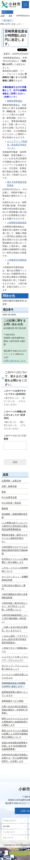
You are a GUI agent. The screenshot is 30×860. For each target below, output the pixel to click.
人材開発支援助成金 (16, 222)
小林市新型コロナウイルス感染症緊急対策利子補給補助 (15, 550)
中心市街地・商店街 (11, 503)
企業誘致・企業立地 (11, 480)
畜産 (4, 492)
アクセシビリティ (9, 821)
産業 (10, 16)
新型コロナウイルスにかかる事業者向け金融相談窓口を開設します (15, 721)
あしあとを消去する (24, 24)
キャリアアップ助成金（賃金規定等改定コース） (17, 144)
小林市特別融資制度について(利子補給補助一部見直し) (15, 618)
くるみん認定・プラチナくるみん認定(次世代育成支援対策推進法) (15, 639)
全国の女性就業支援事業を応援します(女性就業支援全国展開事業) (15, 745)
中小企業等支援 (9, 497)
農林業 (5, 508)
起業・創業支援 (9, 486)
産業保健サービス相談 (12, 701)
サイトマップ (8, 838)
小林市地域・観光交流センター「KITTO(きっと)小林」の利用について (15, 606)
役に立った (10, 422)
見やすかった (11, 398)
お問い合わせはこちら (15, 360)
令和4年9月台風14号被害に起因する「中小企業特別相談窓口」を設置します (15, 757)
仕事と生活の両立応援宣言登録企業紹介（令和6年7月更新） (15, 709)
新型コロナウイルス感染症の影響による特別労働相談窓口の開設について (15, 733)
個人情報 (6, 826)
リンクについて (9, 832)
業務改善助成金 (14, 101)
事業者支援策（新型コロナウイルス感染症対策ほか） (15, 538)
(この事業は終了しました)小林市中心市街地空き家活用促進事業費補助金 (15, 526)
